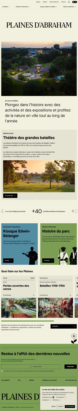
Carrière (45, 2)
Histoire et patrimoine (69, 6)
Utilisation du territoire (49, 380)
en (74, 2)
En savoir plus (10, 199)
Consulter (48, 264)
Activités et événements (23, 6)
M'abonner (70, 366)
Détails (53, 406)
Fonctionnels (59, 397)
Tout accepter (70, 406)
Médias (31, 380)
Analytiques (45, 400)
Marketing (55, 400)
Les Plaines (6, 6)
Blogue (38, 2)
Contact (63, 2)
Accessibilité (5, 380)
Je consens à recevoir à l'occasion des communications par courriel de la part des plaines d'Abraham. (29, 371)
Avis (19, 380)
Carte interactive (54, 2)
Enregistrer (60, 406)
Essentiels (47, 397)
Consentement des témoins (26, 407)
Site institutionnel (71, 380)
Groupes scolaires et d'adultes (48, 6)
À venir (8, 264)
